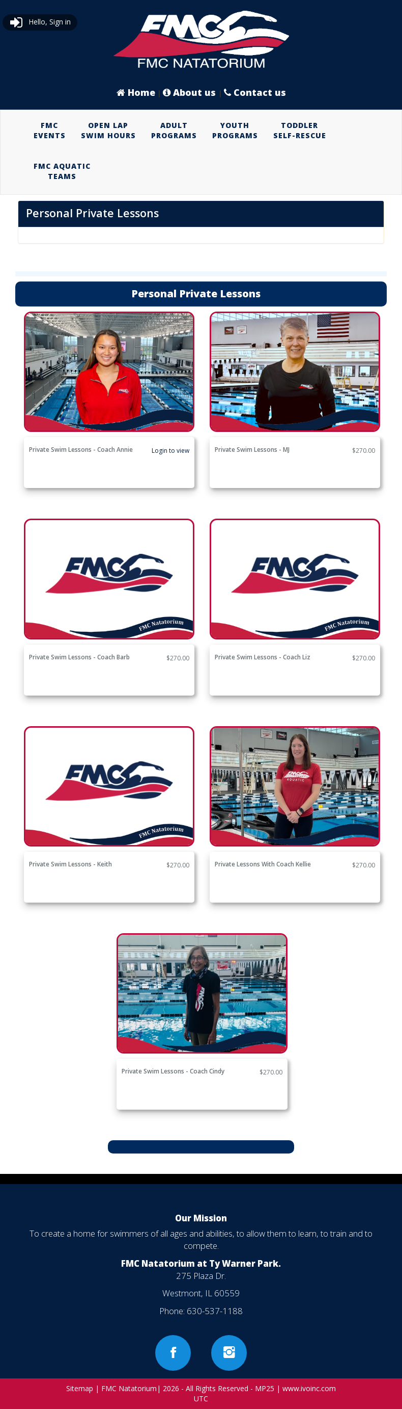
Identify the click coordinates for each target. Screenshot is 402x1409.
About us (190, 92)
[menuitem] (49, 130)
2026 (171, 1388)
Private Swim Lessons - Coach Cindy (173, 1071)
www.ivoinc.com (309, 1388)
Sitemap (79, 1388)
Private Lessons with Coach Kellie (263, 864)
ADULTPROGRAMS (174, 130)
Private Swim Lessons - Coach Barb (79, 657)
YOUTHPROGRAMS (235, 130)
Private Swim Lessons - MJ (252, 449)
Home (136, 92)
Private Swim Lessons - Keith (70, 864)
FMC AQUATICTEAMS (62, 171)
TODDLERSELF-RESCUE (299, 130)
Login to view (170, 450)
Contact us (255, 92)
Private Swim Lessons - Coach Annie (81, 449)
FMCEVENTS (50, 130)
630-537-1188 (215, 1311)
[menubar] (201, 151)
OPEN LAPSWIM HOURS (108, 130)
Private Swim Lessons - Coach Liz (262, 657)
